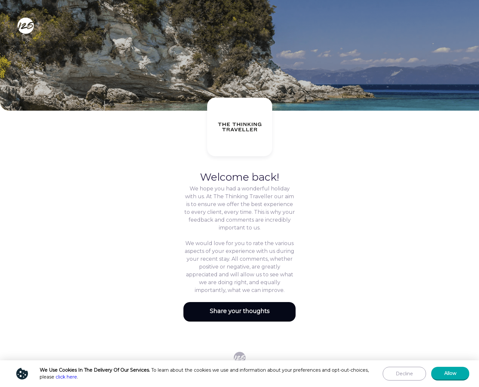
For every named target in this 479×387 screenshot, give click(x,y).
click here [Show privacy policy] (66, 377)
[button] (239, 312)
